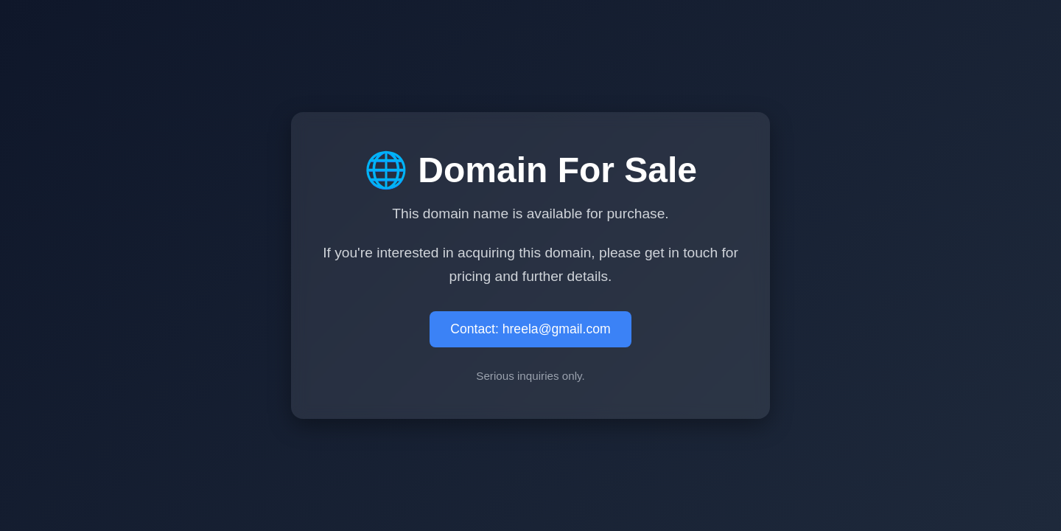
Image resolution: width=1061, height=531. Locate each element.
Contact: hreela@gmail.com (530, 329)
